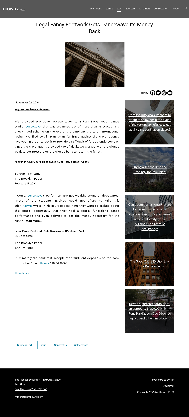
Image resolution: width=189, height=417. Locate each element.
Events (109, 9)
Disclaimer (168, 386)
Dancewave (33, 126)
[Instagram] (164, 92)
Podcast (176, 9)
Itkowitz (27, 205)
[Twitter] (158, 92)
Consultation (161, 9)
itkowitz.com (22, 273)
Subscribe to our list (163, 379)
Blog (119, 9)
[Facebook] (152, 92)
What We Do (96, 9)
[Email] (169, 92)
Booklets (130, 9)
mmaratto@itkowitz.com (29, 396)
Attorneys (144, 9)
